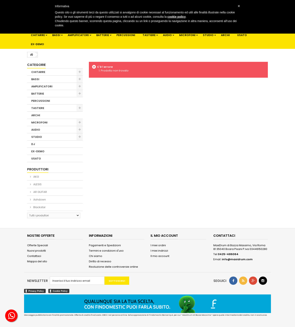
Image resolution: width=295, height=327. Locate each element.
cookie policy (176, 16)
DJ (33, 144)
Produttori (37, 169)
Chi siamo (95, 256)
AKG (36, 177)
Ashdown (39, 200)
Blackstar (39, 207)
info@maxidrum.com (237, 259)
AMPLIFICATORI (78, 35)
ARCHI (225, 35)
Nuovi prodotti (36, 251)
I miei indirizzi (159, 251)
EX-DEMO (37, 44)
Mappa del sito (37, 261)
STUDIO (208, 35)
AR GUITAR (40, 192)
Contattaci (34, 256)
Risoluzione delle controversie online (113, 267)
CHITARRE (38, 35)
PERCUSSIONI (125, 35)
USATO (242, 35)
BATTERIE (102, 35)
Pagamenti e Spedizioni (105, 245)
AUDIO (167, 35)
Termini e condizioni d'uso (106, 251)
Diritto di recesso (100, 261)
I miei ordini (158, 245)
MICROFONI (187, 35)
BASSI (56, 35)
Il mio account (160, 256)
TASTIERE (149, 35)
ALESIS (37, 184)
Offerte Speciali (37, 245)
